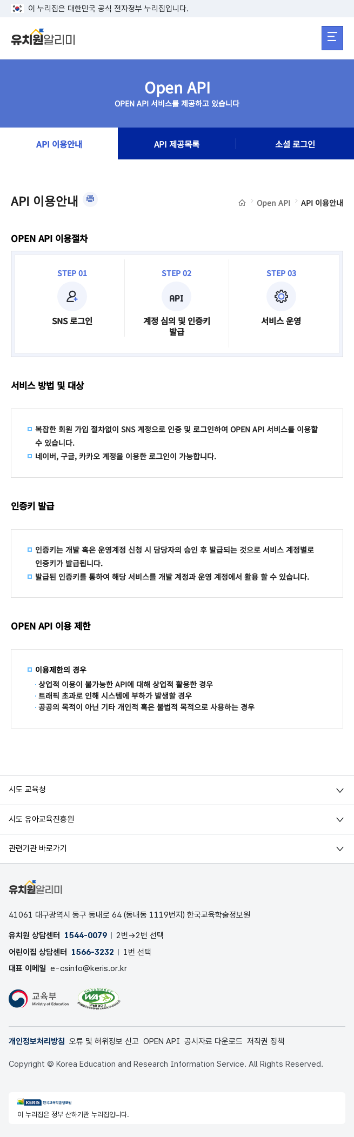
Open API (273, 202)
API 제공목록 (176, 144)
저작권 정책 (265, 1041)
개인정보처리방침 (37, 1041)
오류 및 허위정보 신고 (104, 1041)
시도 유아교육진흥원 (41, 819)
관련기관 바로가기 (38, 848)
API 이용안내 (59, 144)
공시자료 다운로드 (213, 1041)
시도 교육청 (27, 789)
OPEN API (161, 1041)
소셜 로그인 (295, 144)
